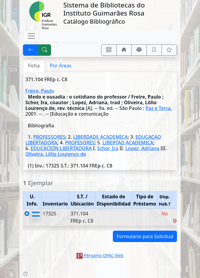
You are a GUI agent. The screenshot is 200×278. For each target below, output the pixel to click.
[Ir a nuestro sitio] (124, 50)
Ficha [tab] (34, 65)
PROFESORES (80, 142)
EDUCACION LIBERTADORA (61, 148)
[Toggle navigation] (31, 36)
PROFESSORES (49, 137)
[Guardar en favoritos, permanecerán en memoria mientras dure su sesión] (154, 50)
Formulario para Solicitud (145, 236)
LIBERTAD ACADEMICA (127, 142)
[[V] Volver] (31, 50)
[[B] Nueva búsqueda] (44, 50)
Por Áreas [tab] (60, 65)
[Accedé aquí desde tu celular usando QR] (109, 50)
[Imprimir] (139, 50)
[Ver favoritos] (169, 50)
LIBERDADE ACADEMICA (100, 137)
